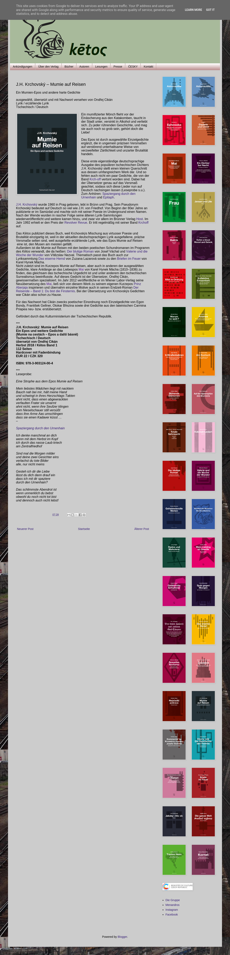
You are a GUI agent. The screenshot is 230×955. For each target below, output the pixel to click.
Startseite (84, 529)
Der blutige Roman (80, 251)
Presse (117, 66)
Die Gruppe (173, 900)
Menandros (173, 904)
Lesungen (101, 66)
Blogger (122, 936)
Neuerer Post (25, 529)
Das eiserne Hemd (51, 258)
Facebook (172, 914)
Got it (210, 9)
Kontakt (148, 66)
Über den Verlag (48, 66)
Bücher (69, 66)
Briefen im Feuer (129, 258)
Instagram (172, 909)
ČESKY (133, 66)
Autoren (84, 66)
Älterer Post (141, 529)
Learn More (193, 9)
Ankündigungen (22, 66)
